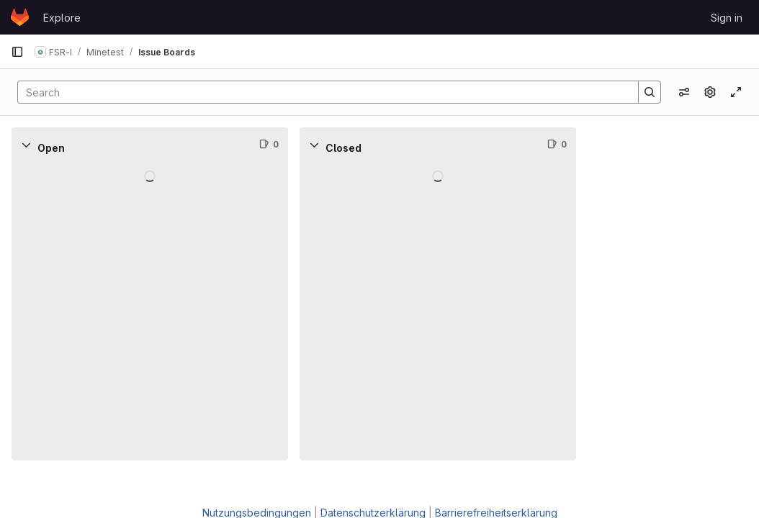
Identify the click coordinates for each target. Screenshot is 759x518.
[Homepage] (20, 17)
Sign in (726, 18)
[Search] (321, 92)
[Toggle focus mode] (735, 92)
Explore (62, 18)
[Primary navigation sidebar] (17, 51)
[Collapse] (26, 144)
